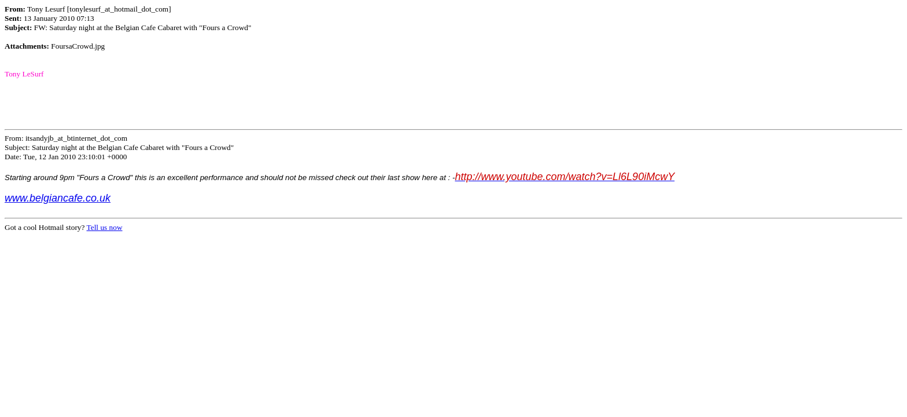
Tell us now (105, 227)
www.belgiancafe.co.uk (57, 198)
